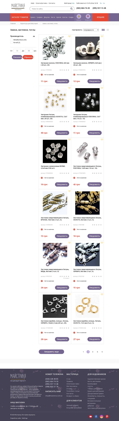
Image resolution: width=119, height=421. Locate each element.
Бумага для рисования (96, 391)
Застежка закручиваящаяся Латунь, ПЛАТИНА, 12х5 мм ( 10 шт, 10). (87, 167)
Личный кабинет (72, 405)
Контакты (52, 3)
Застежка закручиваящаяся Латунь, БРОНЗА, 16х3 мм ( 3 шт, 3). (55, 219)
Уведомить (62, 81)
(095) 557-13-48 (99, 8)
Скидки (71, 17)
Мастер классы (71, 386)
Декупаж (47, 17)
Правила (69, 381)
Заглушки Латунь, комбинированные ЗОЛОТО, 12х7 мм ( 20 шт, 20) (54, 116)
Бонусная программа (74, 408)
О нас (68, 379)
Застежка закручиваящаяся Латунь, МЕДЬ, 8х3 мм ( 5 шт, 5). (55, 270)
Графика (39, 17)
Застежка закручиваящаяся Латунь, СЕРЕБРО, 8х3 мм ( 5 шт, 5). (87, 270)
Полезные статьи (72, 391)
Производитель (17, 36)
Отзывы (69, 389)
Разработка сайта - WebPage (18, 418)
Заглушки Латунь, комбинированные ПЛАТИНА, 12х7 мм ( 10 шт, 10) (86, 116)
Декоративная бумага (95, 393)
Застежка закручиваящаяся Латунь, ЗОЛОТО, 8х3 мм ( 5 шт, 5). (87, 219)
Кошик (100, 17)
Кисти (53, 17)
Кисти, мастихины (94, 381)
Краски (58, 17)
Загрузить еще (51, 351)
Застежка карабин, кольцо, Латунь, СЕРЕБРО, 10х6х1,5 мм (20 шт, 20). (55, 322)
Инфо (32, 3)
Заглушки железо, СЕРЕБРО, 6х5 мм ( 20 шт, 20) (87, 64)
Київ (73, 3)
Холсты (64, 17)
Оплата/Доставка (41, 3)
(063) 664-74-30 (83, 8)
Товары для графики (95, 389)
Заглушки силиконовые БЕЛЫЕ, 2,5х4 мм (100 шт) (53, 167)
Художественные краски (97, 379)
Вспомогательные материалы (94, 402)
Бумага (32, 17)
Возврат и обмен (72, 396)
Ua (104, 3)
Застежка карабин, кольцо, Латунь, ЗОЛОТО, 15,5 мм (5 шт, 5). (87, 322)
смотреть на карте (17, 408)
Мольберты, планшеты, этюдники (96, 397)
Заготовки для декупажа (96, 408)
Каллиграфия (92, 384)
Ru (101, 3)
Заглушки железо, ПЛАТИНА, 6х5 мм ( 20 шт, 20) (55, 64)
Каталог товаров (20, 17)
